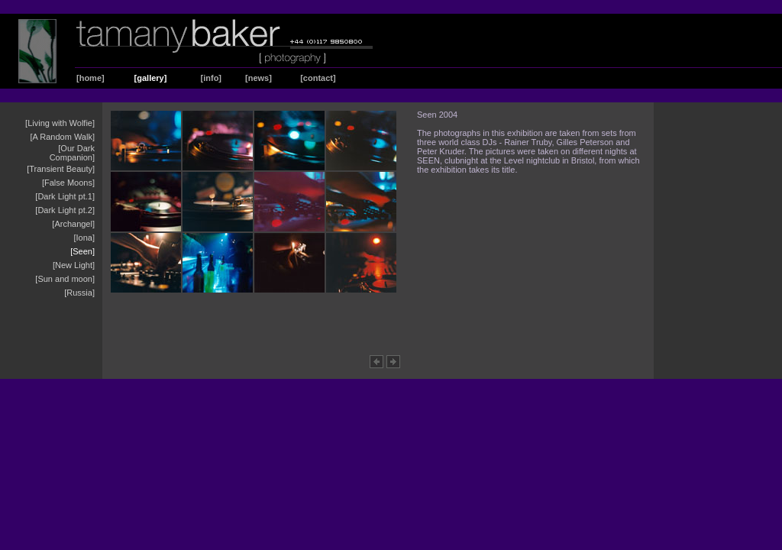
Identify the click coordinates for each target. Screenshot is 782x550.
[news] (258, 77)
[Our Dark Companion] (72, 153)
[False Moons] (68, 182)
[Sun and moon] (65, 278)
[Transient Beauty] (61, 168)
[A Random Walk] (62, 136)
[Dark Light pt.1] (65, 196)
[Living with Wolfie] (60, 123)
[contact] (317, 77)
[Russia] (79, 292)
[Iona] (84, 237)
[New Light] (74, 265)
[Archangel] (73, 223)
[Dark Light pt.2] (65, 210)
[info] (211, 77)
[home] (90, 77)
